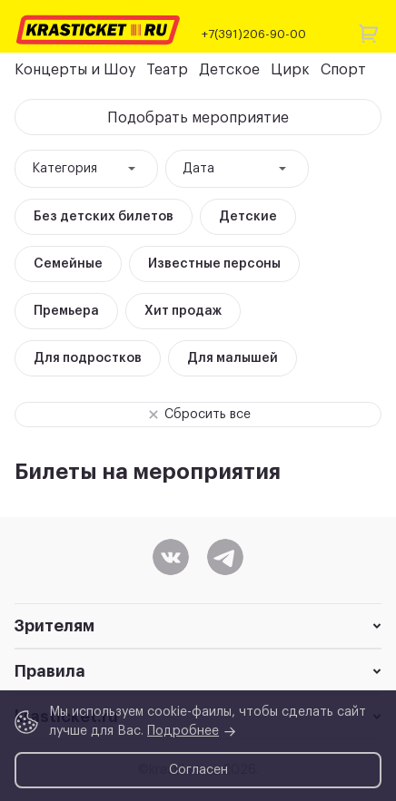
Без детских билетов (103, 216)
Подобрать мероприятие (198, 118)
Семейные (68, 264)
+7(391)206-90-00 (254, 34)
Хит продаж (183, 311)
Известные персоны (214, 264)
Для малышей (232, 358)
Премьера (66, 311)
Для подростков (88, 358)
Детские (248, 216)
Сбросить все (195, 414)
